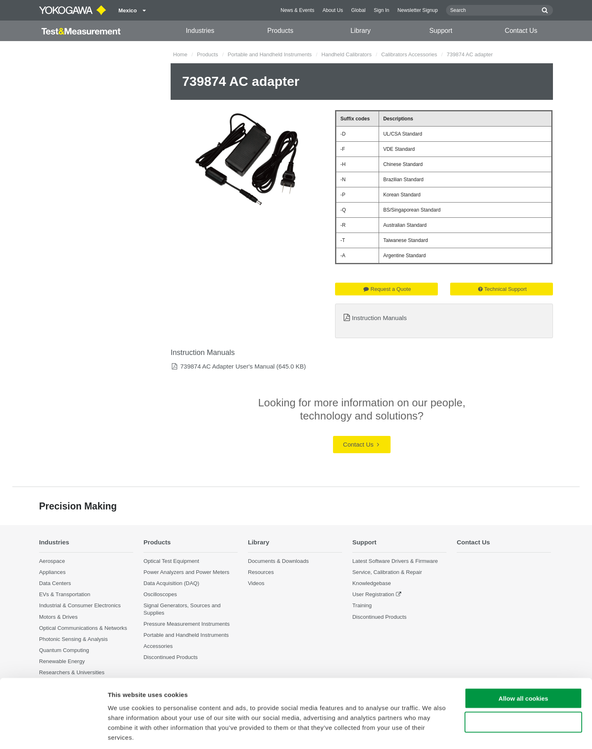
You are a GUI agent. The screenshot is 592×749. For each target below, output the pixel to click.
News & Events (297, 10)
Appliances (52, 572)
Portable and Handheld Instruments (270, 54)
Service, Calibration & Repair (387, 572)
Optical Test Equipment (171, 561)
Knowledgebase (371, 583)
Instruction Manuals (379, 317)
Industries (200, 30)
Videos (256, 583)
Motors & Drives (58, 617)
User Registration (373, 594)
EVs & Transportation (64, 594)
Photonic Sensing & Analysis (73, 639)
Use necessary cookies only (523, 684)
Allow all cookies (523, 660)
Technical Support (502, 289)
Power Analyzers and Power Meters (186, 572)
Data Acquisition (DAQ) (171, 583)
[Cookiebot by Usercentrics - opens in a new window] (53, 733)
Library (361, 30)
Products (280, 30)
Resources (261, 572)
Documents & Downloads (278, 561)
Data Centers (55, 583)
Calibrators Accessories (409, 54)
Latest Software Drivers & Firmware (395, 561)
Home (180, 54)
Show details (431, 732)
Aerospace (52, 561)
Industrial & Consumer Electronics (80, 606)
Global (358, 10)
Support (440, 30)
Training (362, 606)
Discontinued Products (379, 617)
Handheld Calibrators (346, 54)
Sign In (381, 10)
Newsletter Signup (418, 10)
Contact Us (521, 30)
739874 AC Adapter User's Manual (227, 366)
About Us (332, 10)
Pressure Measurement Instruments (186, 624)
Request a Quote (387, 289)
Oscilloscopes (160, 594)
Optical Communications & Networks (83, 628)
